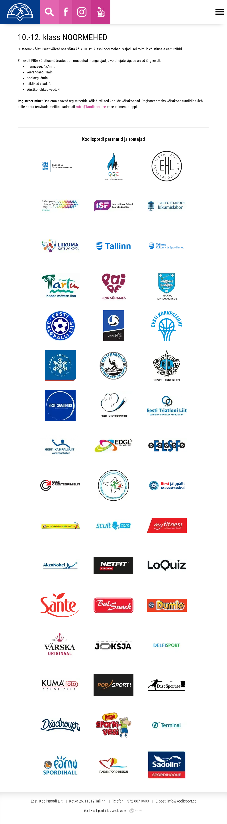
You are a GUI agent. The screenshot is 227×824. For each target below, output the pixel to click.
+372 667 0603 (137, 801)
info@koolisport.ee (181, 801)
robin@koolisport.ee (91, 106)
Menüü (167, 12)
